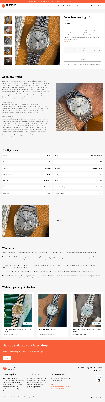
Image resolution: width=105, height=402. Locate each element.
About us (93, 6)
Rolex (48, 6)
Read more (67, 41)
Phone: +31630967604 (58, 389)
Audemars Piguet (57, 6)
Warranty (27, 397)
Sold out (82, 60)
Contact (100, 6)
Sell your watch (36, 397)
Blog (88, 6)
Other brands (78, 6)
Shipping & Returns (17, 397)
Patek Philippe (67, 6)
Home (40, 6)
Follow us (7, 358)
